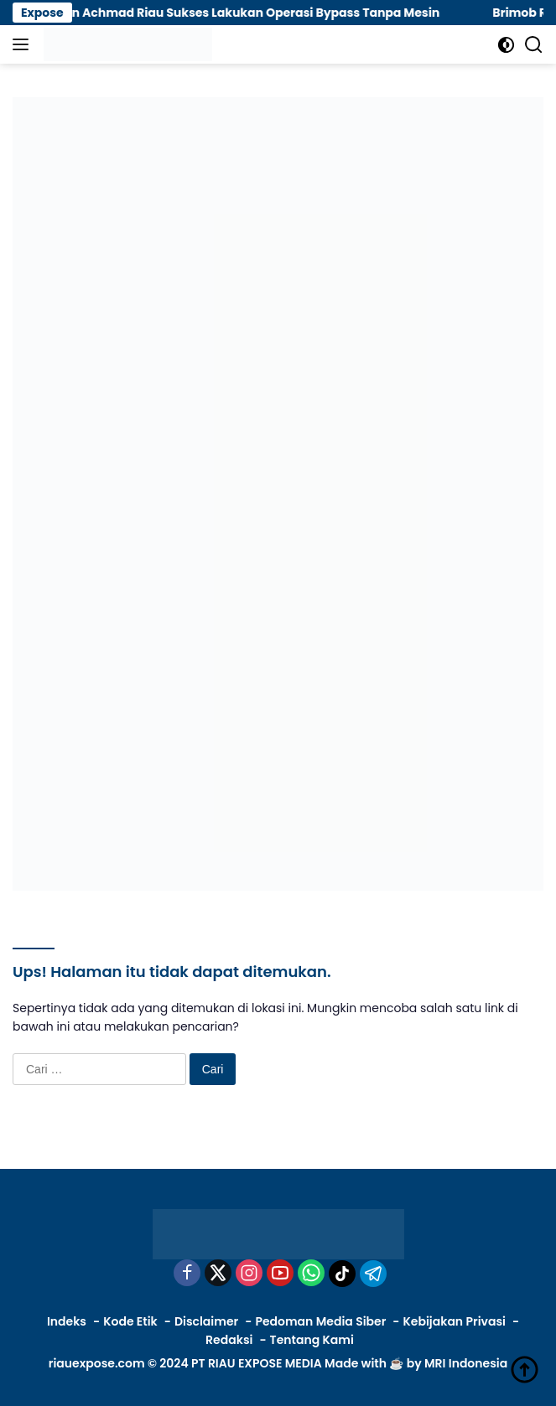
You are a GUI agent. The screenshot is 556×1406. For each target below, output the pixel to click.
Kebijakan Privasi (454, 1321)
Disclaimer (206, 1321)
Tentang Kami (312, 1339)
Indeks (66, 1321)
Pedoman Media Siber (320, 1321)
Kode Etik (130, 1321)
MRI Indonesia (465, 1363)
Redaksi (228, 1339)
